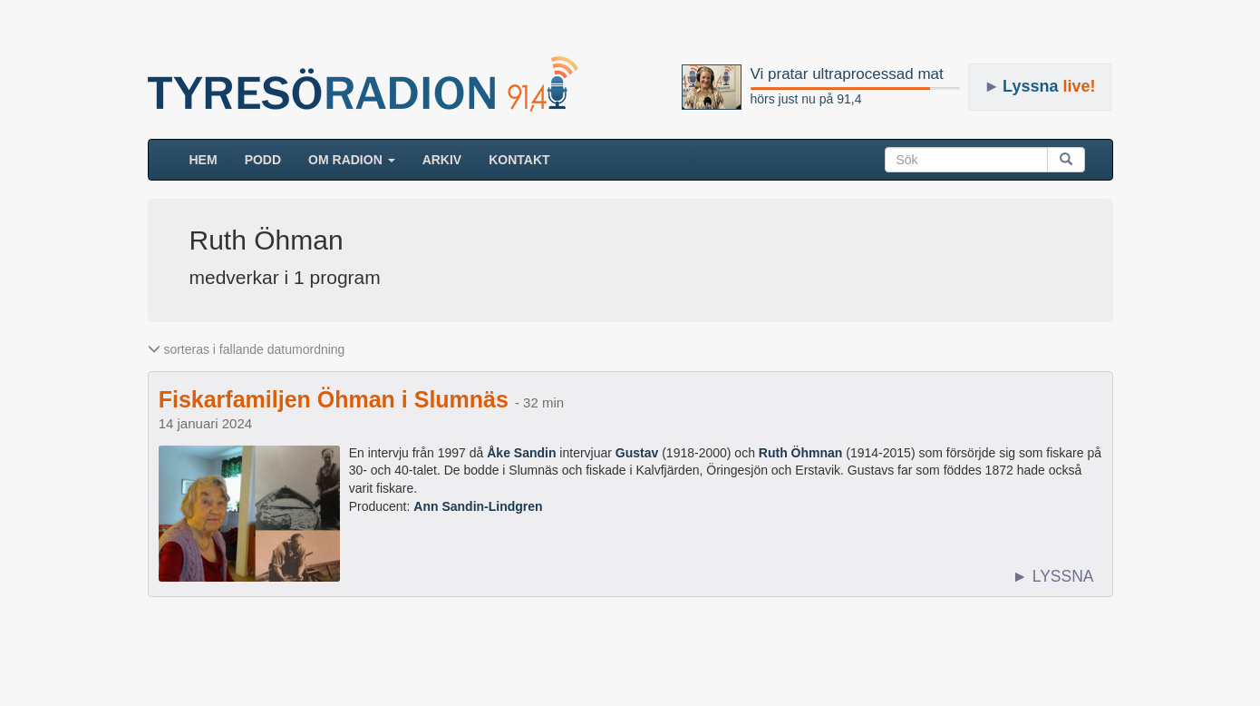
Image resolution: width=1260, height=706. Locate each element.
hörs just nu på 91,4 (806, 99)
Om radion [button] (351, 159)
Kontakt (519, 159)
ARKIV (442, 159)
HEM (210, 158)
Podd (263, 159)
